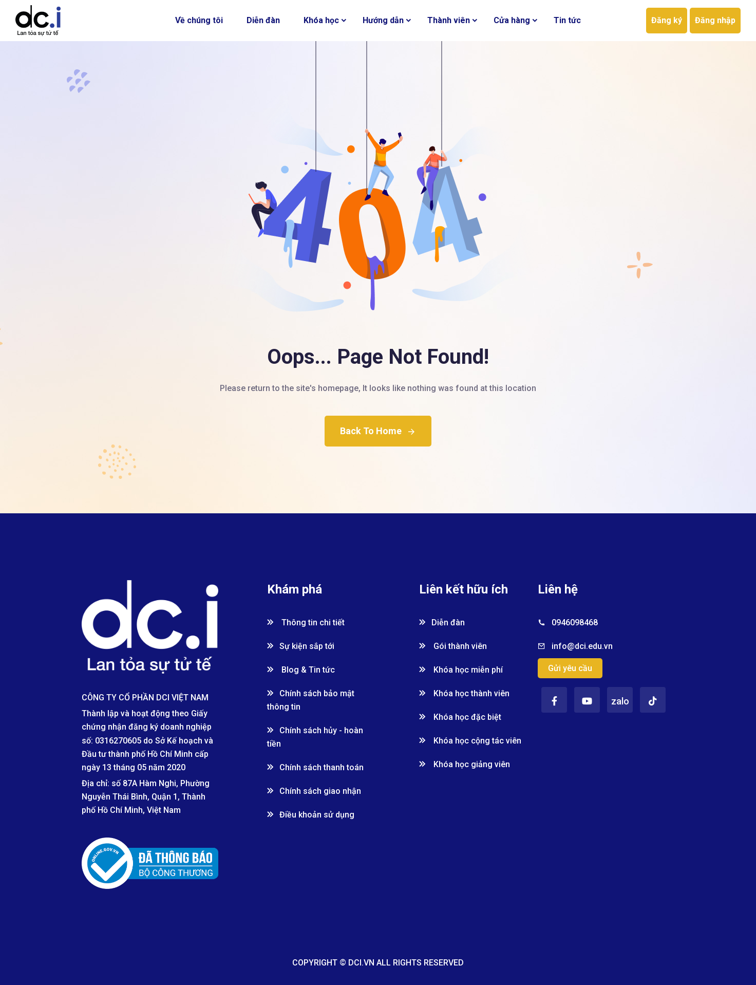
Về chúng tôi (199, 20)
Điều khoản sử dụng (310, 815)
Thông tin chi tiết (306, 622)
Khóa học (321, 20)
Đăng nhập (715, 20)
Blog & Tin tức (301, 670)
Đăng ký (666, 20)
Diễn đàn (263, 20)
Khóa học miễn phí (461, 670)
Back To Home (378, 430)
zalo (620, 701)
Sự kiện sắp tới (300, 646)
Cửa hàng (512, 20)
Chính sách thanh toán (315, 767)
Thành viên (448, 20)
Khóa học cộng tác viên (470, 741)
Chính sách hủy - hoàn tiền (315, 737)
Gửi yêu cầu (570, 668)
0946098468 (575, 622)
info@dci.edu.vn (582, 646)
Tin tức (567, 20)
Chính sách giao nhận (314, 791)
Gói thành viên (453, 646)
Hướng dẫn (383, 20)
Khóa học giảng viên (464, 764)
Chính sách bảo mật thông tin (310, 700)
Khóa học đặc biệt (460, 717)
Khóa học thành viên (464, 693)
